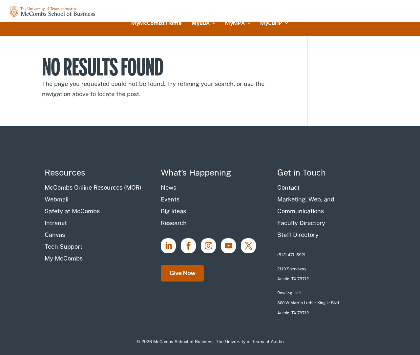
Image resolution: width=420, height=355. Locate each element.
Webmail (57, 199)
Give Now (182, 273)
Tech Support (63, 246)
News (168, 187)
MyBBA (201, 24)
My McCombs (64, 258)
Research (174, 222)
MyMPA (235, 24)
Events (170, 199)
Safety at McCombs (72, 211)
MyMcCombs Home (156, 24)
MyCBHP (271, 24)
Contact (288, 187)
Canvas (55, 234)
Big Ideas (173, 211)
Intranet (56, 222)
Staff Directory (298, 234)
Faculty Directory (301, 222)
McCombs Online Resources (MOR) (93, 187)
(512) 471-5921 (291, 255)
